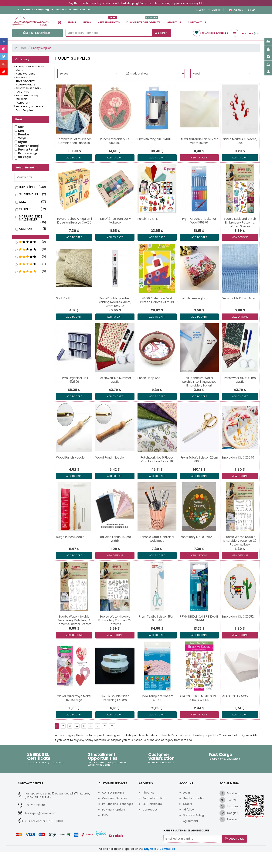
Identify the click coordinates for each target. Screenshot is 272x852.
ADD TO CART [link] (74, 157)
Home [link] (72, 22)
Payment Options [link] (113, 809)
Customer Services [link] (114, 798)
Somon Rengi (28, 145)
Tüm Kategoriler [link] (32, 33)
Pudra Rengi (28, 149)
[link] (59, 22)
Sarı (21, 126)
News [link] (87, 22)
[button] (30, 237)
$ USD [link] (252, 9)
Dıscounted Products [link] (143, 21)
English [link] (236, 10)
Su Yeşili (24, 157)
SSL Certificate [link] (152, 804)
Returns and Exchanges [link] (117, 804)
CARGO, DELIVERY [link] (113, 792)
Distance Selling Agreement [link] (193, 818)
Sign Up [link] (214, 9)
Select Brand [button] (24, 167)
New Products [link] (108, 21)
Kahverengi (27, 153)
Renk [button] (18, 119)
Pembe (23, 134)
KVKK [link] (105, 815)
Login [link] (200, 9)
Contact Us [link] (197, 22)
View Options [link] (199, 157)
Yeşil (22, 138)
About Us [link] (174, 22)
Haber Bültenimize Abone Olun (186, 830)
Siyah (22, 142)
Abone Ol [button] (234, 838)
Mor (21, 130)
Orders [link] (187, 804)
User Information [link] (194, 798)
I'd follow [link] (188, 809)
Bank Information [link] (154, 798)
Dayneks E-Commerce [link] (159, 849)
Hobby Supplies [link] (41, 48)
